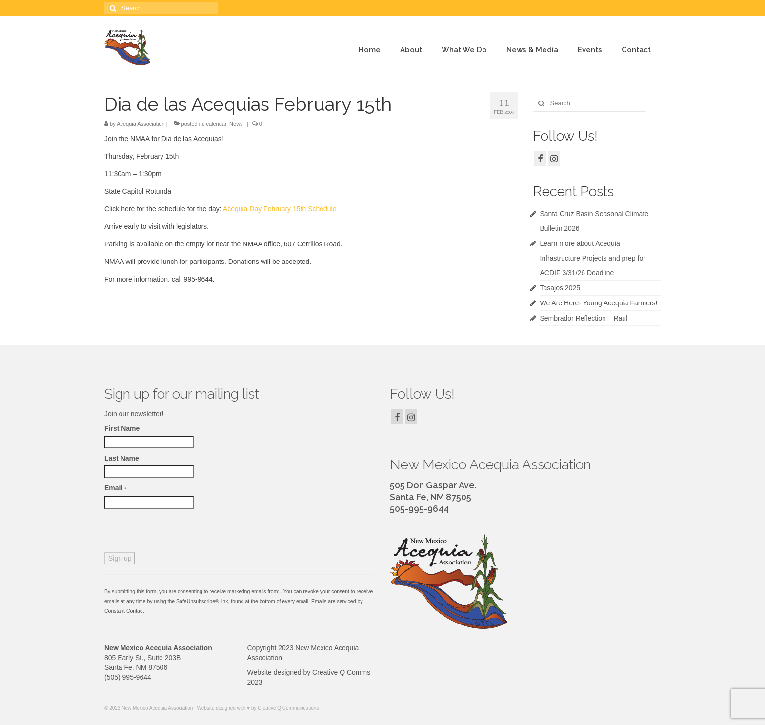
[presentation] (178, 533)
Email (115, 488)
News (236, 124)
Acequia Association (140, 124)
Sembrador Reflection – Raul (584, 318)
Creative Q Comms (341, 672)
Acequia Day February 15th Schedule (280, 209)
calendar (216, 124)
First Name (122, 428)
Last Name (121, 458)
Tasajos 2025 (560, 288)
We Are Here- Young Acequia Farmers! (599, 303)
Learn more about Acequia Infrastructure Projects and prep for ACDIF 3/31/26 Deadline (592, 258)
